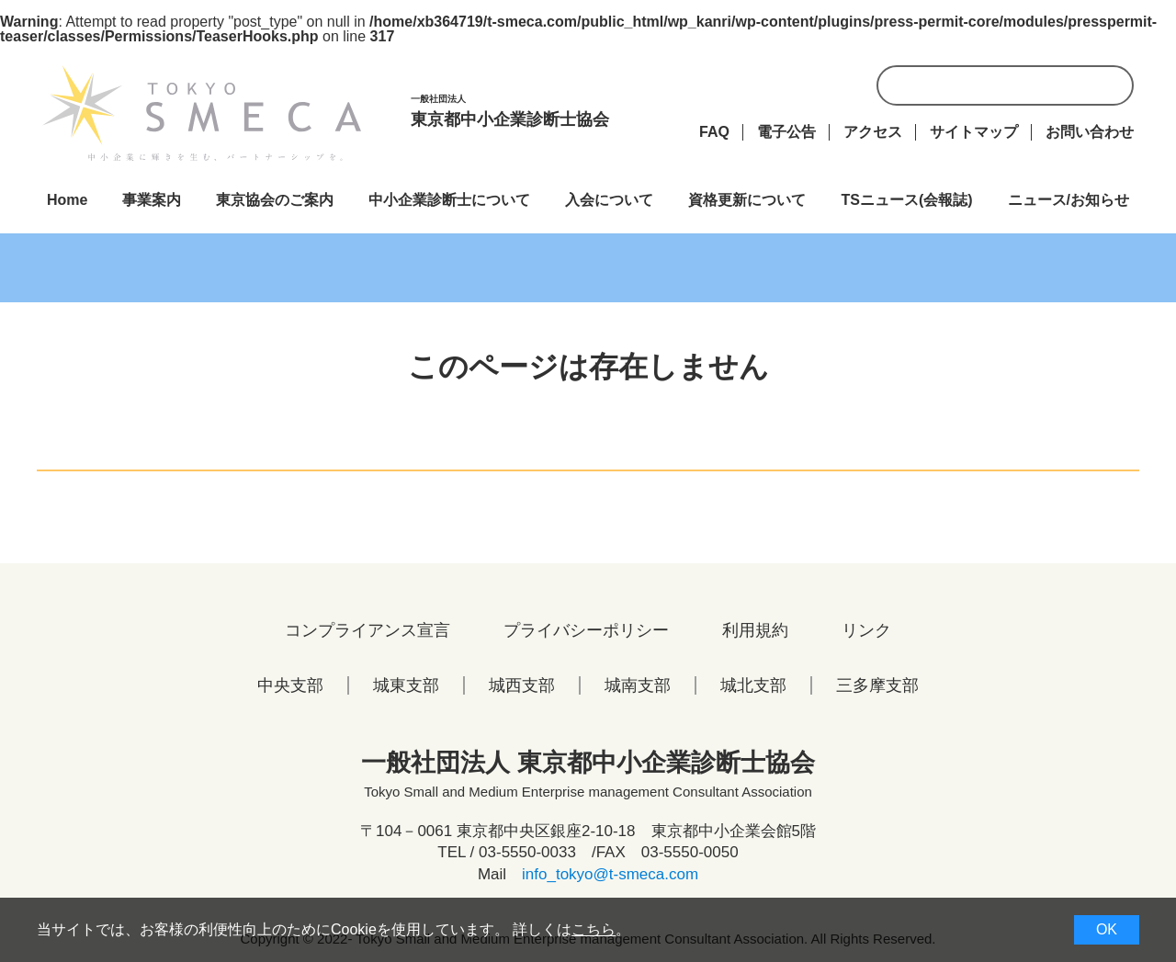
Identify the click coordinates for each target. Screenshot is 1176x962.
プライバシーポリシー (586, 630)
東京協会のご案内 (275, 200)
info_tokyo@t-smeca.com (610, 874)
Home (67, 200)
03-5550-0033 (527, 852)
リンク (866, 630)
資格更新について (747, 200)
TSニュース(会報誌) (906, 200)
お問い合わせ (1090, 132)
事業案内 (151, 200)
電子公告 (786, 132)
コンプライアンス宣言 (367, 630)
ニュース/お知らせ (1068, 200)
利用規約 (755, 630)
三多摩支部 (877, 685)
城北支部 (753, 685)
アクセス (872, 132)
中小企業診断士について (449, 200)
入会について (609, 200)
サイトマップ (974, 132)
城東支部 (406, 685)
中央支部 (290, 685)
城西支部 (522, 685)
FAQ (714, 132)
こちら (593, 929)
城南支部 (638, 685)
